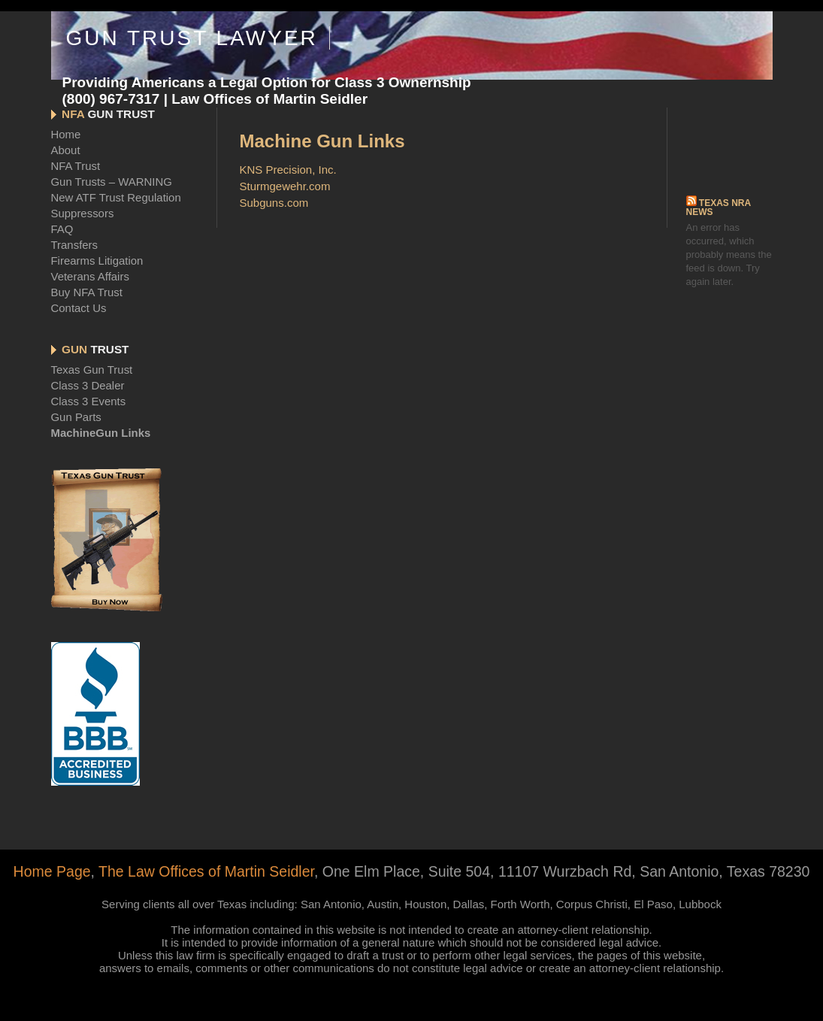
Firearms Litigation (97, 260)
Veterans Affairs (90, 276)
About (65, 150)
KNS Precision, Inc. (288, 169)
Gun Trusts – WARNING (111, 181)
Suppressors (82, 213)
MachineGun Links (101, 432)
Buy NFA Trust (87, 292)
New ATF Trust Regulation (116, 197)
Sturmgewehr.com (285, 186)
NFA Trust (76, 165)
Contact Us (79, 307)
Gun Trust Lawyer (191, 38)
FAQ (62, 229)
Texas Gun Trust (92, 369)
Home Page (52, 871)
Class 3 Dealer (88, 385)
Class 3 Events (88, 401)
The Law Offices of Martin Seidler (206, 871)
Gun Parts (76, 417)
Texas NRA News (718, 207)
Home (66, 134)
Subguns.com (274, 202)
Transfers (74, 244)
